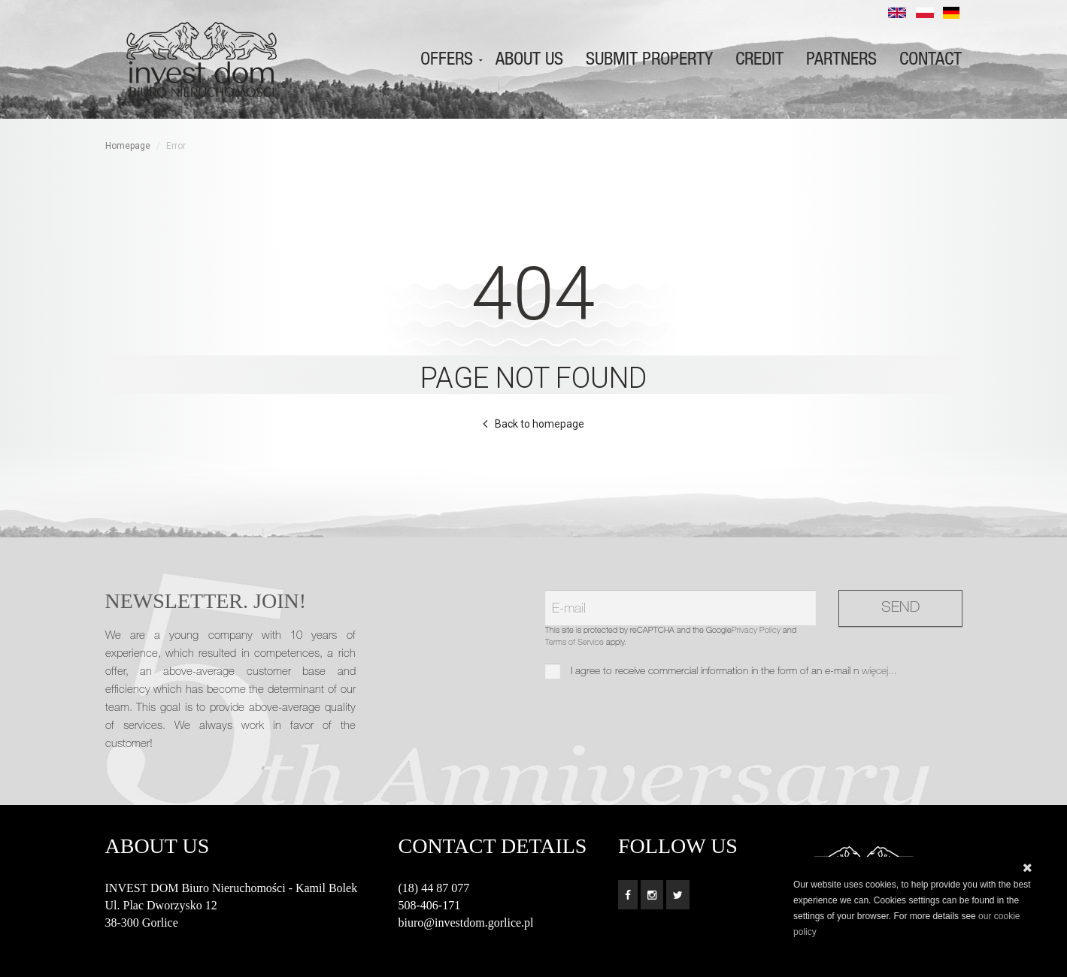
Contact (930, 59)
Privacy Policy (756, 631)
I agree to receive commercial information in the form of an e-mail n (721, 672)
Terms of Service (574, 643)
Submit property (649, 59)
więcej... (879, 672)
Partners (841, 59)
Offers (446, 59)
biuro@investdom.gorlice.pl (466, 922)
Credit (759, 59)
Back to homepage (539, 424)
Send (900, 608)
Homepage (127, 146)
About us (529, 59)
